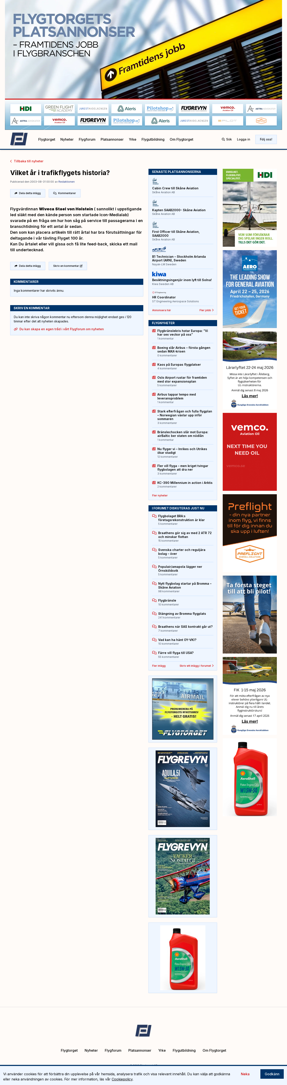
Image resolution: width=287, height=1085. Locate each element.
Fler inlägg (159, 665)
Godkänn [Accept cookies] (272, 1074)
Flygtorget (46, 139)
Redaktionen (66, 181)
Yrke (132, 139)
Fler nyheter (160, 495)
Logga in (243, 139)
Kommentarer (64, 192)
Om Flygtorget (181, 139)
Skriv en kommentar (67, 265)
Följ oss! (266, 139)
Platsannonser (112, 139)
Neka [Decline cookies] (245, 1074)
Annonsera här (161, 310)
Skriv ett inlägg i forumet (197, 665)
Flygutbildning (153, 139)
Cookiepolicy (122, 1079)
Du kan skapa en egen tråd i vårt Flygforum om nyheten (59, 328)
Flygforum (87, 139)
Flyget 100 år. (71, 237)
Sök (227, 139)
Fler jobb (207, 310)
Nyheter (67, 139)
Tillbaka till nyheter (26, 161)
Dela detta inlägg (28, 192)
